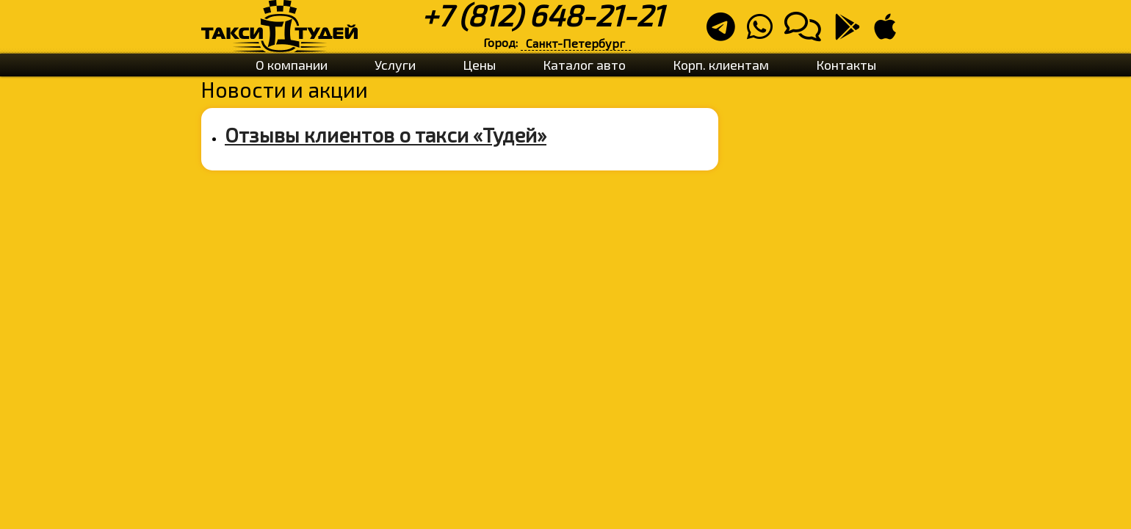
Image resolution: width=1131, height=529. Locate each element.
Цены (479, 65)
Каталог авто (584, 65)
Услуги (395, 65)
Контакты (846, 65)
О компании (292, 65)
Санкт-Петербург (575, 43)
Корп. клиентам (721, 65)
